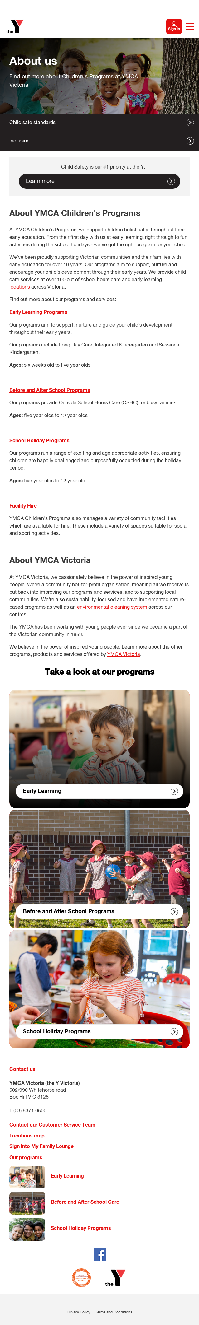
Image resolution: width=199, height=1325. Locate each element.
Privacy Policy (78, 1312)
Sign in (174, 29)
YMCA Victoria (123, 654)
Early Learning (42, 791)
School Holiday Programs (57, 1031)
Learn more (40, 181)
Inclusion (19, 141)
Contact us (22, 1069)
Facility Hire (23, 506)
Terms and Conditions (113, 1312)
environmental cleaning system (112, 607)
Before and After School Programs (68, 911)
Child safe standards (32, 122)
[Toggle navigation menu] (190, 26)
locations (19, 287)
